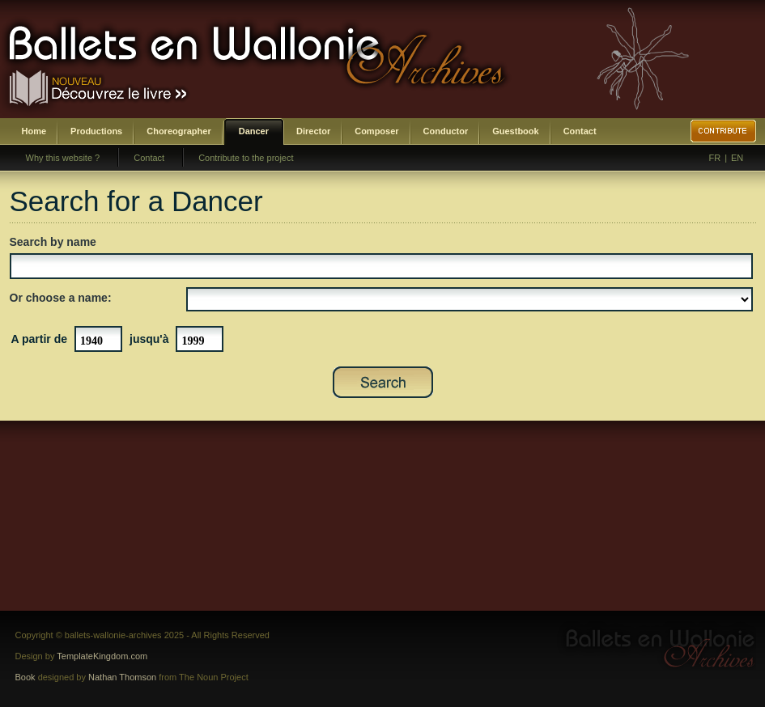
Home (34, 131)
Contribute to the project (245, 158)
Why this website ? (63, 158)
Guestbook (515, 131)
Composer (376, 131)
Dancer (254, 131)
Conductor (446, 131)
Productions (96, 131)
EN (737, 158)
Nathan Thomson (122, 677)
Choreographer (178, 131)
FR (715, 158)
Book (25, 677)
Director (313, 131)
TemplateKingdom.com (102, 656)
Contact (580, 131)
